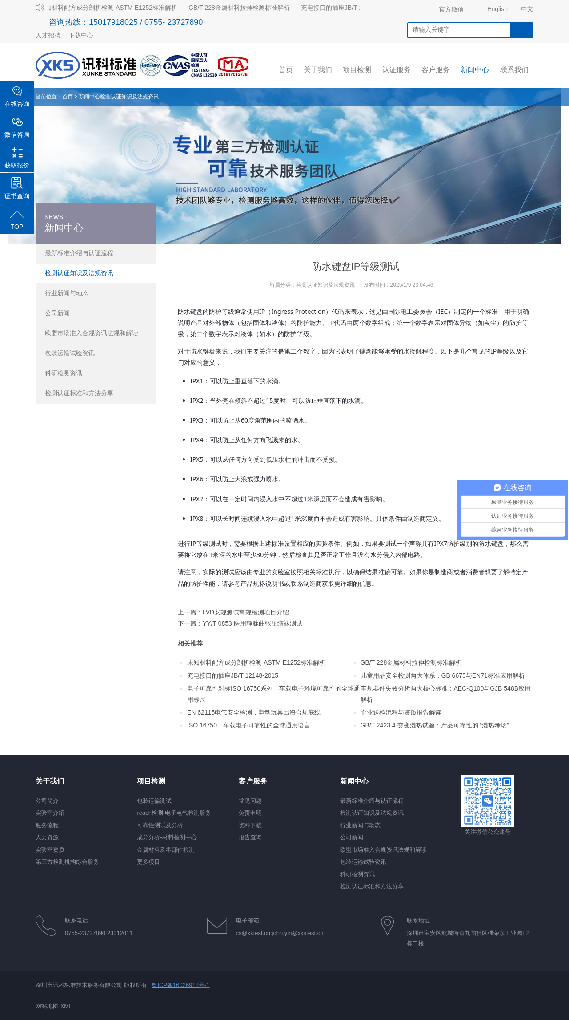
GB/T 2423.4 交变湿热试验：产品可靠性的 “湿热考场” (435, 725)
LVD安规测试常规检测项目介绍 (246, 612)
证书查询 (16, 195)
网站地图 (47, 1006)
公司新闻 (57, 313)
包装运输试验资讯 (70, 353)
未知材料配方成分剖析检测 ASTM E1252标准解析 (110, 7)
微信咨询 (16, 134)
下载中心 (80, 35)
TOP (17, 226)
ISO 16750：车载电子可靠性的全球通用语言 (248, 725)
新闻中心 (89, 96)
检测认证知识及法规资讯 (129, 96)
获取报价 (16, 165)
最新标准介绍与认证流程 (79, 252)
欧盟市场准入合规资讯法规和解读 (91, 333)
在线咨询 (16, 103)
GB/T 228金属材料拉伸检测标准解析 (241, 7)
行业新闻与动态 (66, 293)
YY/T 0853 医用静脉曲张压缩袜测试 (252, 623)
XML (66, 1006)
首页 (67, 96)
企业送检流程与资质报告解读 (401, 712)
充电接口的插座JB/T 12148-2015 (348, 7)
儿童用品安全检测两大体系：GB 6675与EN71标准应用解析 (443, 675)
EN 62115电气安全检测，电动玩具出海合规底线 (254, 712)
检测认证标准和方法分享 (79, 393)
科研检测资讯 (63, 373)
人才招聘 (48, 35)
